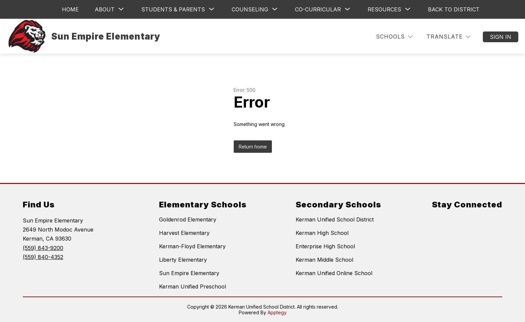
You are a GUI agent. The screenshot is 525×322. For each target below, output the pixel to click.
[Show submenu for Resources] (384, 9)
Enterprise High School (325, 246)
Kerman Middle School (324, 259)
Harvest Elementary (184, 233)
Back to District (453, 9)
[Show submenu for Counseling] (250, 9)
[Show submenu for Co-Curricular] (318, 9)
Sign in (500, 37)
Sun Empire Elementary (189, 273)
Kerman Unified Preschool (192, 286)
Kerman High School (322, 233)
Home (70, 9)
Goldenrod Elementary (187, 219)
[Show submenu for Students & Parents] (173, 9)
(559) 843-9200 (43, 248)
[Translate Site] (448, 37)
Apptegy (277, 312)
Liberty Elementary (183, 259)
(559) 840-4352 (43, 257)
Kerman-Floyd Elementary (192, 246)
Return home (253, 146)
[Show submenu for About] (105, 9)
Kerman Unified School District (335, 219)
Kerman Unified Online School (334, 273)
